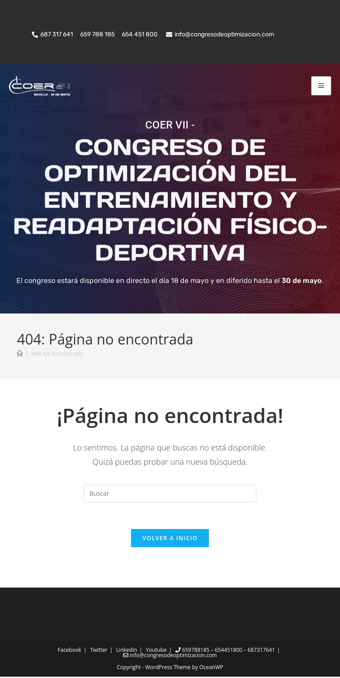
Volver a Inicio (170, 539)
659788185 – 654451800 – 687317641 (225, 651)
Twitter (98, 651)
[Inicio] (20, 354)
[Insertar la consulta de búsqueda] (170, 494)
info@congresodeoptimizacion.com (170, 656)
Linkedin (126, 651)
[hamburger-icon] (321, 85)
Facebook (69, 651)
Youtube (156, 651)
